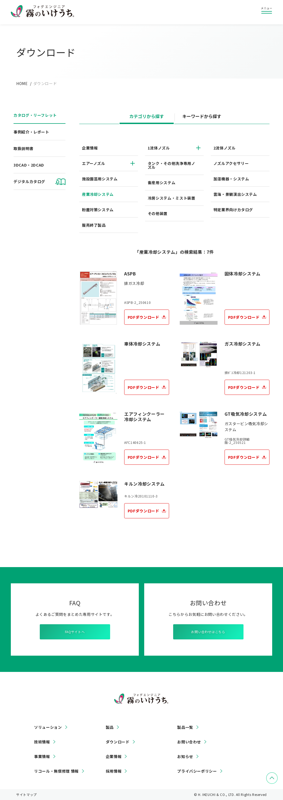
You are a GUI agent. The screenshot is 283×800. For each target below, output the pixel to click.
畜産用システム (161, 182)
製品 (110, 727)
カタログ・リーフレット (35, 115)
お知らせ (185, 756)
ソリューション (48, 727)
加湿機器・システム (231, 178)
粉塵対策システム (98, 209)
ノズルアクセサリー (231, 163)
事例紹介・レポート (31, 132)
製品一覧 (185, 727)
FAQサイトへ (75, 631)
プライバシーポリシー (197, 771)
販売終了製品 (94, 225)
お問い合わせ (189, 742)
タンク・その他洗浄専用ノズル (171, 165)
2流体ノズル (224, 148)
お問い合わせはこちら (208, 631)
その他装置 (157, 213)
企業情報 (90, 148)
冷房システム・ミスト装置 (171, 198)
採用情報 (114, 771)
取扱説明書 (23, 148)
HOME (22, 83)
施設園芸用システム (100, 178)
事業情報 (42, 756)
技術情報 (42, 742)
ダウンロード (118, 742)
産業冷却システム (98, 194)
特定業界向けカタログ (233, 209)
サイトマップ (26, 794)
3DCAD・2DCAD (29, 165)
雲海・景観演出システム (235, 194)
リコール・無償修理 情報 (56, 771)
